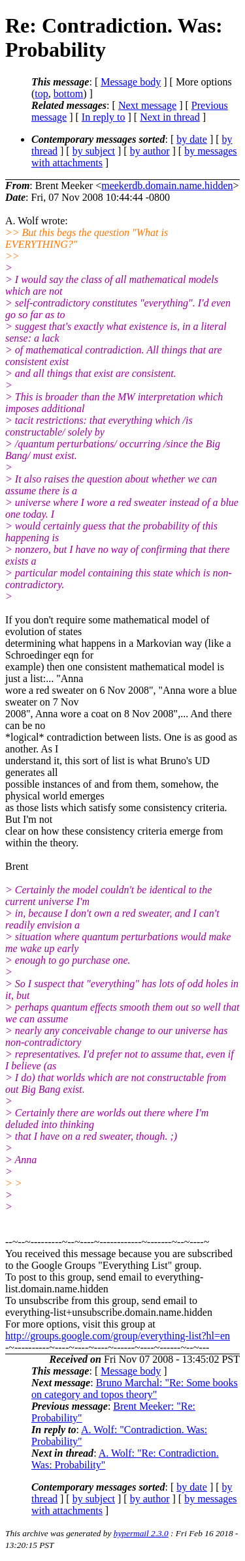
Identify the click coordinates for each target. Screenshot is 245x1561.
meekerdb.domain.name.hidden (167, 185)
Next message (147, 105)
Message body (131, 81)
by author (150, 150)
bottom (68, 93)
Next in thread (170, 117)
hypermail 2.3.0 (141, 1533)
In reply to (103, 117)
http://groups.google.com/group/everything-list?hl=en (117, 1335)
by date (191, 139)
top (41, 93)
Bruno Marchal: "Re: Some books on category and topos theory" (134, 1388)
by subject (94, 150)
